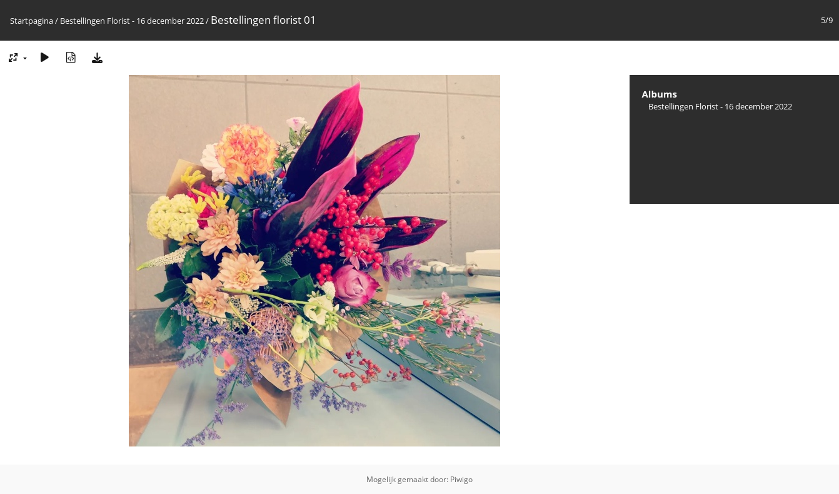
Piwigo (461, 479)
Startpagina (31, 20)
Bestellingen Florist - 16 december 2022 (132, 20)
